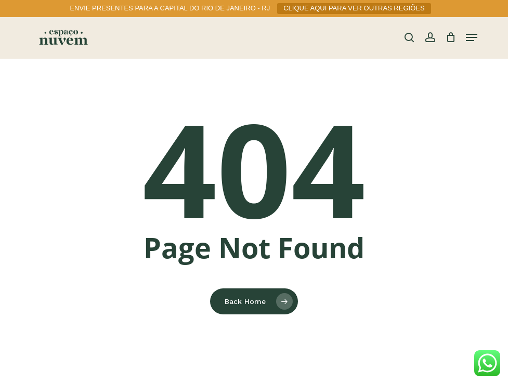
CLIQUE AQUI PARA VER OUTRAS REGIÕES (353, 8)
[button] (471, 37)
